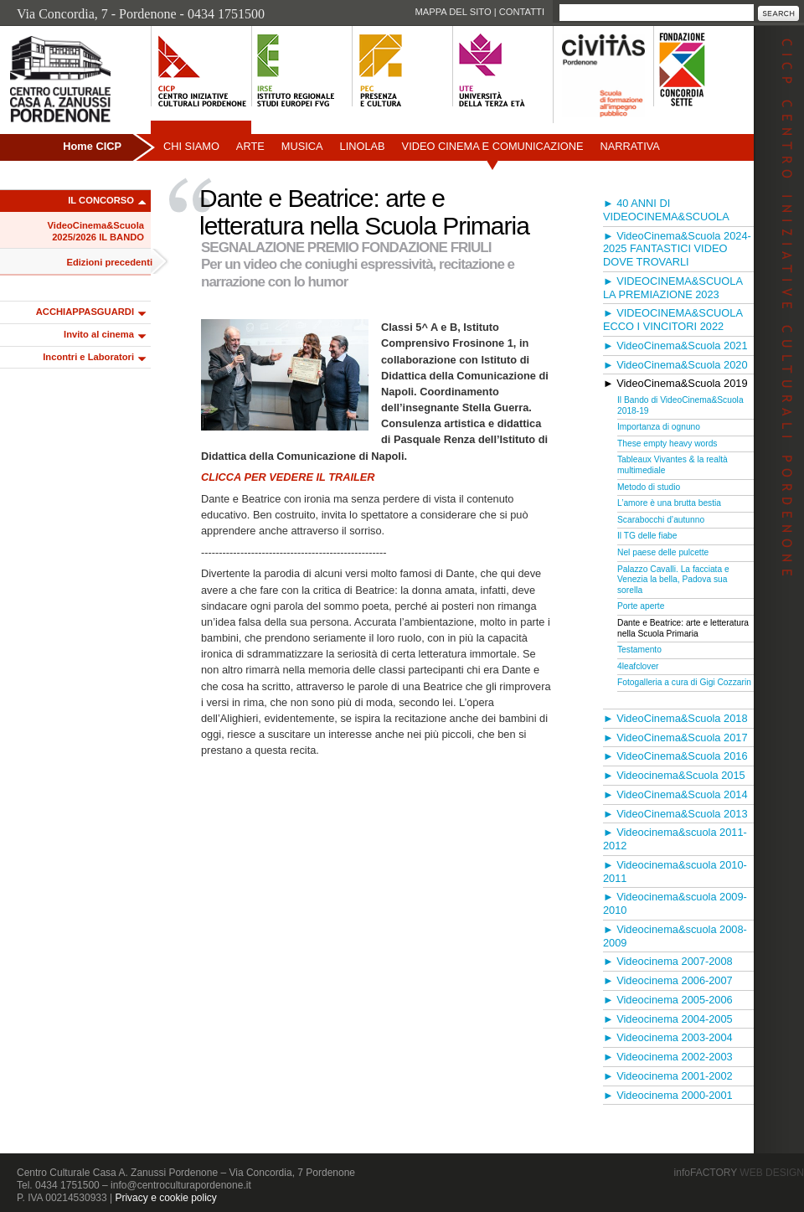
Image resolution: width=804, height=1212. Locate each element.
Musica (302, 146)
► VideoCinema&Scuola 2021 (675, 345)
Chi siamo (191, 146)
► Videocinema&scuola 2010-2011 (675, 872)
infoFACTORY (739, 1172)
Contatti (521, 12)
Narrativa (629, 146)
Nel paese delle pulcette (663, 552)
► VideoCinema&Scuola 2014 (675, 794)
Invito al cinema (99, 334)
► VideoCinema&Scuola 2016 (675, 756)
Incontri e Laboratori (88, 357)
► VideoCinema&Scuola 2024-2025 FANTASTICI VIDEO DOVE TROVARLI (677, 249)
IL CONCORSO (101, 200)
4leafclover (638, 666)
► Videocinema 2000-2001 (668, 1095)
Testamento (639, 649)
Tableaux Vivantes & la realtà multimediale (672, 465)
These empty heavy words (667, 443)
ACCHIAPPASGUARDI (85, 312)
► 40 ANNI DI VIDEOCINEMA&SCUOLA (666, 210)
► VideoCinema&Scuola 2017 (675, 737)
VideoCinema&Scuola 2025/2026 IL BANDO (96, 231)
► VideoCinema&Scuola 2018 (675, 718)
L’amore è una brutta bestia (669, 503)
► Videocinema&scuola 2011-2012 (675, 839)
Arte (250, 146)
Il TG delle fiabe (647, 535)
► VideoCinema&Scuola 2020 (675, 364)
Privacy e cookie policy (165, 1198)
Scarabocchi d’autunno (660, 519)
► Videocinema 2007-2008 (668, 961)
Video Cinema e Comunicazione (493, 146)
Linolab (362, 146)
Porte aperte (640, 606)
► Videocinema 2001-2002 (668, 1076)
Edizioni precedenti (109, 262)
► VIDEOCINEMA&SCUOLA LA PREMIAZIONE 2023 (672, 288)
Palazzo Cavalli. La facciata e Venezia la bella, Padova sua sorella (673, 580)
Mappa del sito (453, 12)
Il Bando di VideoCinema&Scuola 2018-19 (680, 405)
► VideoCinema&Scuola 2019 (675, 383)
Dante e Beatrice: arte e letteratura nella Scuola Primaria (683, 628)
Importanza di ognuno (658, 426)
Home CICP (92, 146)
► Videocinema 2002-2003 (668, 1056)
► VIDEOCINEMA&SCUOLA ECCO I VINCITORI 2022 (672, 320)
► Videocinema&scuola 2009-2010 (675, 903)
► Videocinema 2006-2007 (668, 980)
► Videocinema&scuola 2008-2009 (675, 936)
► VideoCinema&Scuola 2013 (675, 813)
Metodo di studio (648, 487)
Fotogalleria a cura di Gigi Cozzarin (684, 682)
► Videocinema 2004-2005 (668, 1019)
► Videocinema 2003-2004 (668, 1037)
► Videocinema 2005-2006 (668, 999)
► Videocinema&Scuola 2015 (674, 775)
